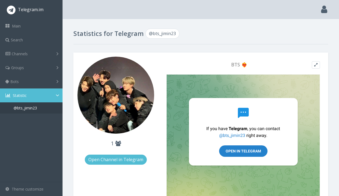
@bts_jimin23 (25, 108)
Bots (31, 81)
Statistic (32, 95)
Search (14, 39)
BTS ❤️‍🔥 (239, 64)
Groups (31, 67)
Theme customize (24, 189)
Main (13, 26)
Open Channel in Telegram (115, 160)
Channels (31, 53)
